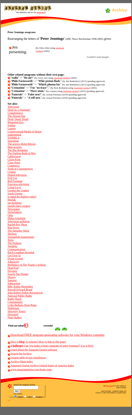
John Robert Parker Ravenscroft (25, 292)
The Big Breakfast (18, 150)
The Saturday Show (18, 230)
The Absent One (16, 116)
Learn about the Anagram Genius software (32, 349)
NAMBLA (13, 137)
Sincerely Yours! (17, 311)
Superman (13, 140)
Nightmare (13, 308)
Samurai (12, 280)
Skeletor (12, 233)
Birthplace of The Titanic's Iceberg (27, 264)
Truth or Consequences (20, 168)
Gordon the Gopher (18, 190)
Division (12, 271)
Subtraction (14, 283)
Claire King (14, 159)
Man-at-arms (15, 147)
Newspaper (14, 209)
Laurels (12, 128)
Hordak (12, 199)
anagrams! (41, 12)
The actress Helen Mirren (22, 144)
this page (109, 386)
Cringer (12, 171)
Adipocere (13, 261)
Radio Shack (14, 298)
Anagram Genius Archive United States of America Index (41, 365)
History (12, 277)
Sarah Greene (15, 193)
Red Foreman (15, 181)
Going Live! (14, 187)
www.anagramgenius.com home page (30, 369)
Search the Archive (20, 353)
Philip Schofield (16, 218)
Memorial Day (16, 122)
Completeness (15, 113)
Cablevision (14, 156)
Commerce (14, 165)
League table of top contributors (27, 357)
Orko (10, 215)
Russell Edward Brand (20, 289)
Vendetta (12, 246)
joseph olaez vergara (19, 205)
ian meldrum (14, 202)
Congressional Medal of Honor (25, 131)
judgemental (14, 134)
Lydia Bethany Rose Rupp (22, 305)
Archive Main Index (20, 361)
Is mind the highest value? (22, 196)
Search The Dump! (18, 274)
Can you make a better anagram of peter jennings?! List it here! (51, 345)
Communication (16, 249)
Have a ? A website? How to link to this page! (37, 341)
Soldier (11, 125)
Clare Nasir (14, 162)
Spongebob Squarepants (21, 236)
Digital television (17, 175)
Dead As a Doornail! (19, 109)
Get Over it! (14, 255)
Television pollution (19, 221)
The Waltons (14, 243)
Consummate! (15, 302)
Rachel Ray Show (17, 224)
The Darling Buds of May (22, 153)
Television (13, 106)
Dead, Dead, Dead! (18, 119)
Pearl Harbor (15, 317)
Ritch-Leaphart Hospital (21, 252)
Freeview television (18, 184)
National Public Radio (20, 295)
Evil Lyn (12, 178)
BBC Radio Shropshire (20, 286)
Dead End (13, 267)
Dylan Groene (15, 258)
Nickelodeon (15, 212)
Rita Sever (13, 227)
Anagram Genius (61, 78)
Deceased (13, 314)
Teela (10, 240)
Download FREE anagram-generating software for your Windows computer (56, 335)
